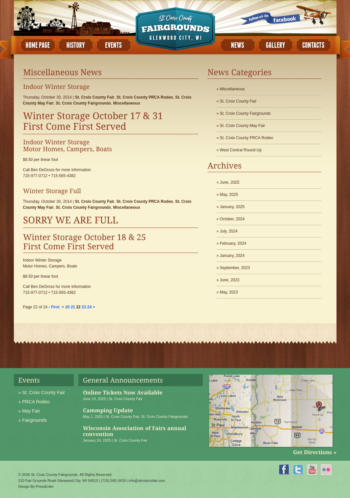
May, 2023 (229, 292)
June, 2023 (229, 280)
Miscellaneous (126, 103)
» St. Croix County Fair (41, 392)
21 (73, 307)
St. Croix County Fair (94, 97)
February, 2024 (233, 243)
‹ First (54, 307)
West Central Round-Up (241, 150)
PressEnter (45, 486)
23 (84, 307)
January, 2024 (232, 255)
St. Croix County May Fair (242, 125)
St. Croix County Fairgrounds (83, 103)
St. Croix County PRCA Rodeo (145, 97)
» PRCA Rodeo (34, 401)
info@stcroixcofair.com (147, 480)
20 (67, 307)
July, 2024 (229, 231)
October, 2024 (232, 219)
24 (89, 307)
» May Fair (29, 411)
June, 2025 (229, 182)
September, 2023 (235, 267)
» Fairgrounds (32, 420)
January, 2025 (232, 206)
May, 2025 (229, 194)
